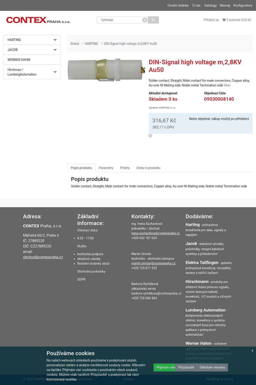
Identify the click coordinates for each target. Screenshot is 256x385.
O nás (196, 5)
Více (227, 85)
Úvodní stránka (178, 5)
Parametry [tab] (106, 168)
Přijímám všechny (168, 367)
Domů (75, 43)
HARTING (33, 40)
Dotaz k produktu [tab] (149, 168)
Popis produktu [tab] (81, 168)
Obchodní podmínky (91, 271)
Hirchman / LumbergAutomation (33, 72)
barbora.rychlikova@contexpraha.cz (156, 293)
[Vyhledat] (153, 20)
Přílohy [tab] (125, 168)
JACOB (33, 50)
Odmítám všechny (212, 367)
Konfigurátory (242, 5)
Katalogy (210, 5)
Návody (225, 5)
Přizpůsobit (186, 367)
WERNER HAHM (19, 60)
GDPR (81, 279)
